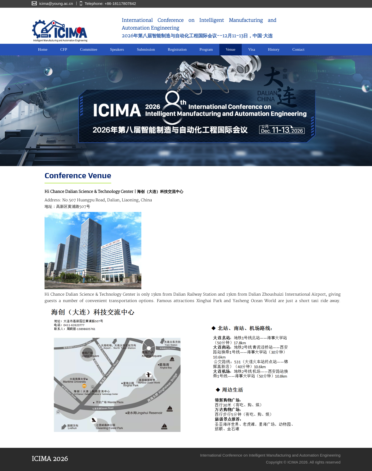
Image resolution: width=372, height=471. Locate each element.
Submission (146, 49)
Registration (177, 49)
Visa (251, 49)
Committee (88, 49)
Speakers (117, 49)
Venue (231, 49)
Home (43, 49)
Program (206, 49)
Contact (298, 49)
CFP (63, 49)
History (274, 49)
